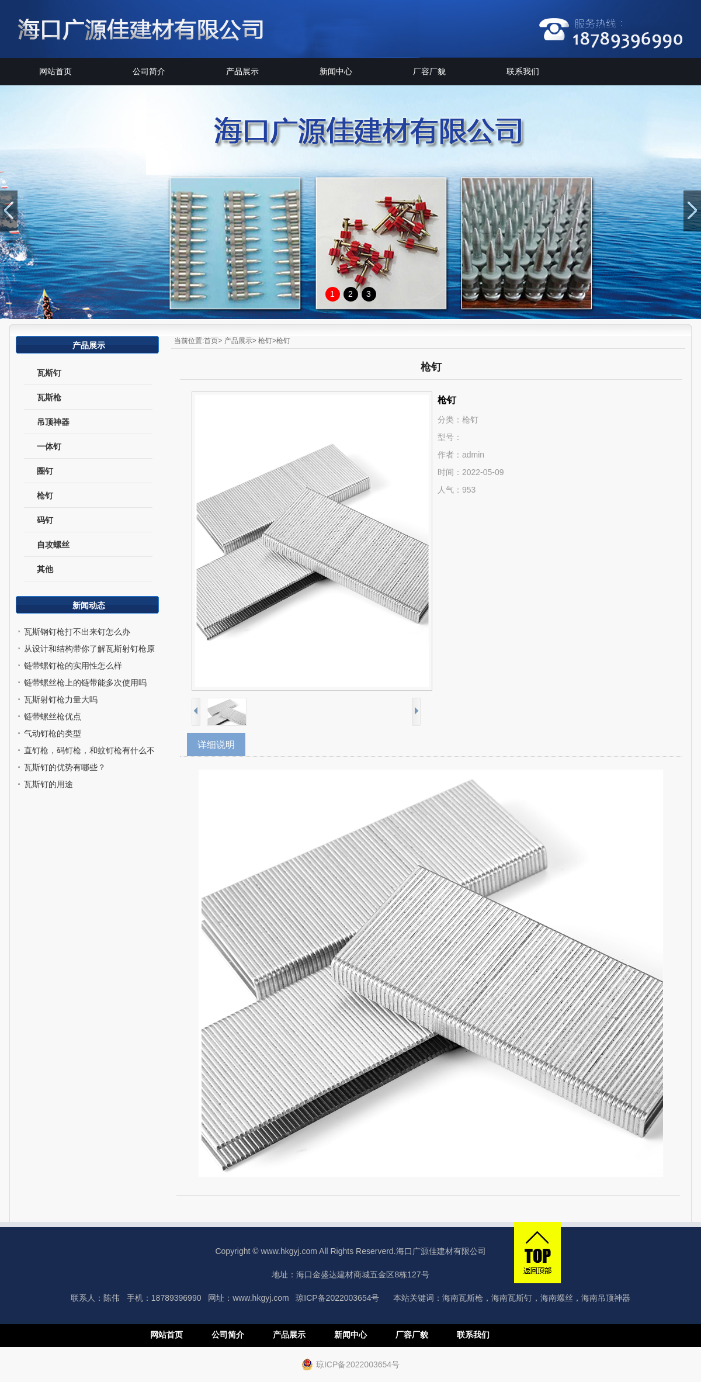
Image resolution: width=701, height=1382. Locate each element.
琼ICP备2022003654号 (337, 1298)
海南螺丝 (556, 1298)
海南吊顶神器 (605, 1298)
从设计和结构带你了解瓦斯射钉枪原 (89, 648)
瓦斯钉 (49, 372)
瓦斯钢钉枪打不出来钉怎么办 (77, 631)
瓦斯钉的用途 (48, 784)
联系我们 (522, 71)
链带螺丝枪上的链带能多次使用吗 (85, 682)
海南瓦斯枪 (462, 1298)
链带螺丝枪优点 (52, 716)
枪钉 (45, 495)
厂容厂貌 (429, 71)
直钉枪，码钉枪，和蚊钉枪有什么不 (89, 750)
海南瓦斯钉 (511, 1298)
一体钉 (49, 446)
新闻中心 (336, 71)
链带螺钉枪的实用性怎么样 (73, 665)
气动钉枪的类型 (52, 733)
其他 (45, 569)
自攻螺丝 (53, 544)
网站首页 (55, 71)
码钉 (45, 520)
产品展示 (242, 71)
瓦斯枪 (49, 397)
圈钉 (45, 471)
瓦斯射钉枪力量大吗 (61, 699)
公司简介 (149, 71)
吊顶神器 (53, 422)
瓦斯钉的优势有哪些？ (65, 767)
